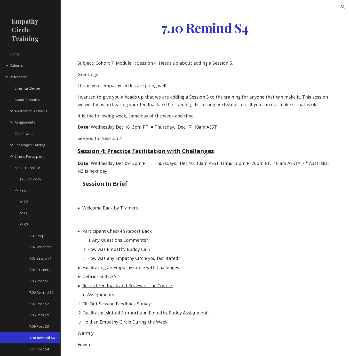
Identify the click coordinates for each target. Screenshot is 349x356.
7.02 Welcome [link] (40, 246)
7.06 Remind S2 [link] (41, 292)
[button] (343, 7)
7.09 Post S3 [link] (39, 326)
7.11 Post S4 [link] (39, 349)
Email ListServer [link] (27, 88)
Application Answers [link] (31, 110)
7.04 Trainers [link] (39, 269)
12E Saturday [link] (30, 179)
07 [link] (26, 224)
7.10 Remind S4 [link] (42, 337)
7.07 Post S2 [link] (39, 303)
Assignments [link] (25, 122)
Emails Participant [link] (29, 156)
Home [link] (15, 54)
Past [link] (23, 190)
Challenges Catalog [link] (30, 144)
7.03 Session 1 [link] (40, 258)
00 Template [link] (29, 167)
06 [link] (26, 212)
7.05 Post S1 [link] (39, 281)
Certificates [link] (24, 133)
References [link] (19, 76)
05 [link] (26, 201)
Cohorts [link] (16, 65)
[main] (205, 27)
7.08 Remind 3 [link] (40, 314)
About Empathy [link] (27, 99)
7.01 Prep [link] (36, 235)
